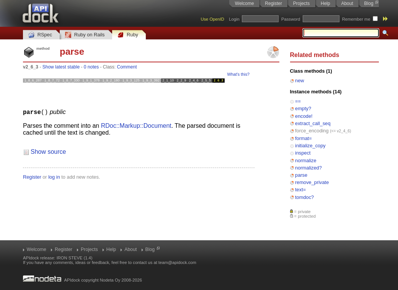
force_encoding (312, 131)
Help (325, 3)
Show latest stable (61, 67)
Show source (48, 151)
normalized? (308, 168)
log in (54, 176)
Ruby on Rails (84, 35)
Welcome (244, 3)
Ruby (127, 35)
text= (300, 189)
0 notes (91, 67)
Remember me (356, 19)
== (298, 101)
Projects (301, 3)
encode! (304, 116)
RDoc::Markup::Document (136, 125)
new (299, 80)
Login (234, 19)
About (347, 3)
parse (301, 175)
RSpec (40, 35)
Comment (127, 67)
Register (273, 3)
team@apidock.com (177, 262)
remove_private (312, 182)
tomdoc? (304, 197)
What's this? (238, 74)
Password (290, 19)
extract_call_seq (312, 123)
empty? (303, 108)
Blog (369, 3)
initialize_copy (310, 145)
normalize (305, 160)
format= (303, 138)
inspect (303, 153)
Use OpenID (212, 19)
